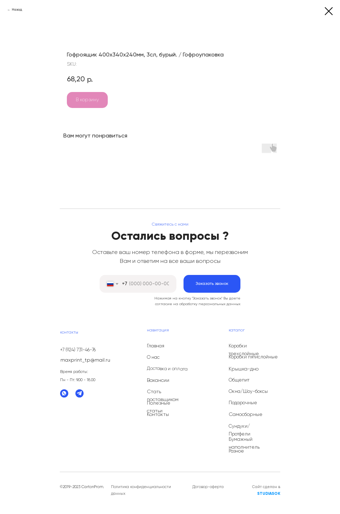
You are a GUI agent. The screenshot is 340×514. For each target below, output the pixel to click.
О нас (153, 357)
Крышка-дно (244, 369)
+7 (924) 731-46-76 (78, 350)
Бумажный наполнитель (244, 443)
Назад (17, 9)
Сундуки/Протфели (239, 430)
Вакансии (158, 380)
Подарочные (243, 403)
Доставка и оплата (167, 369)
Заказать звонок (212, 284)
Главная (155, 346)
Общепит (239, 380)
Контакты (158, 414)
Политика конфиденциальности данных (141, 490)
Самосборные (245, 414)
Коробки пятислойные (253, 357)
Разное (236, 451)
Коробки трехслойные (244, 350)
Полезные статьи (158, 407)
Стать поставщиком (163, 395)
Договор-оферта (208, 487)
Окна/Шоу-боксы (248, 391)
